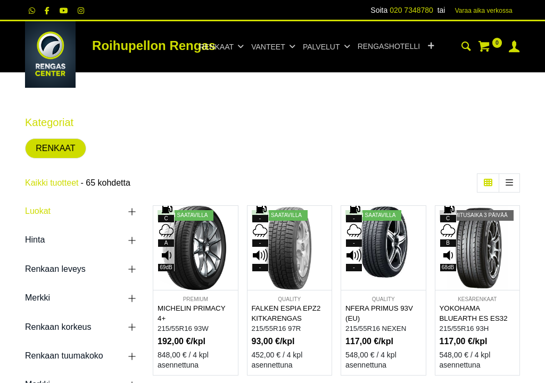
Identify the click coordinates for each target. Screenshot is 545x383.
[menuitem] (389, 46)
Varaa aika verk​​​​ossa (484, 10)
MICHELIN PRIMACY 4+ (191, 313)
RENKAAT (55, 148)
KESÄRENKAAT (477, 299)
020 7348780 (411, 10)
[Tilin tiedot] (514, 48)
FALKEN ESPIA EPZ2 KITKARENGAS (286, 313)
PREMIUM (195, 299)
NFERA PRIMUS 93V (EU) (379, 313)
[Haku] (466, 48)
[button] (431, 46)
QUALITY (289, 299)
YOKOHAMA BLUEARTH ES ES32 (474, 313)
